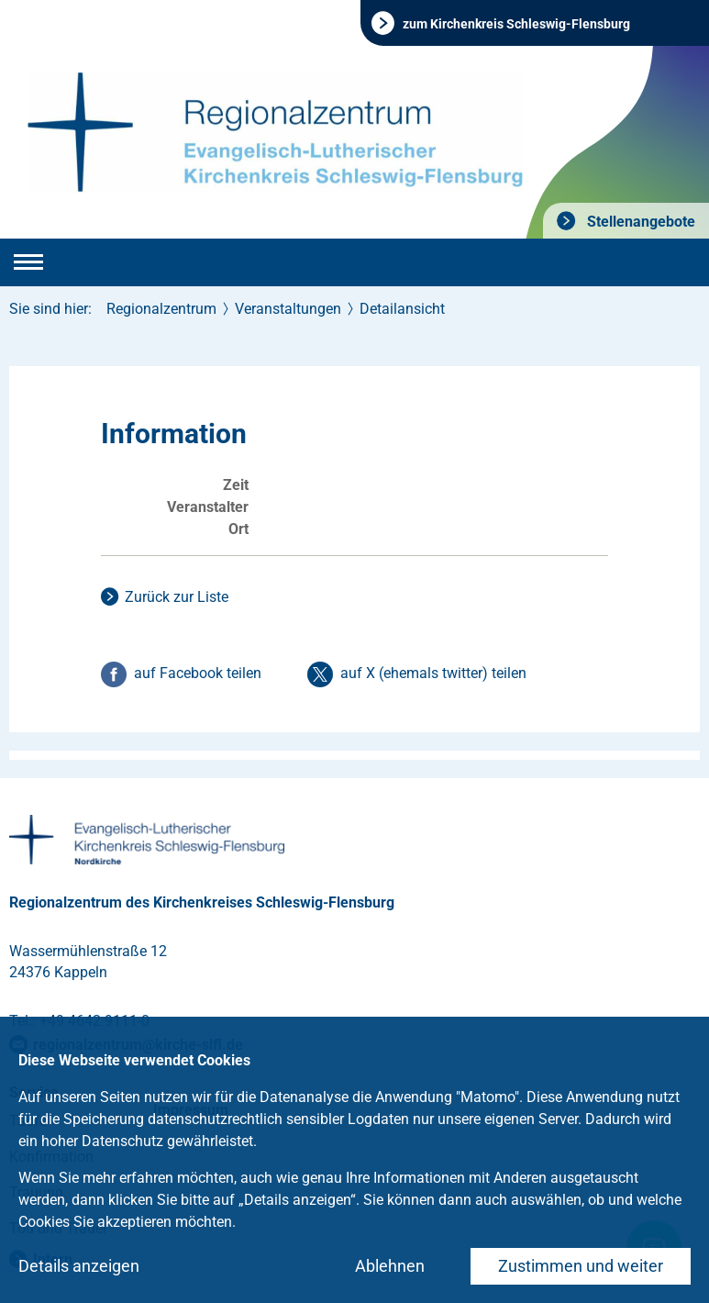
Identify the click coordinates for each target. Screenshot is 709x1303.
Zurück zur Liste (176, 597)
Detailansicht (402, 308)
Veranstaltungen (288, 308)
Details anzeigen (78, 1265)
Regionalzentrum (161, 308)
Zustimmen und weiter (580, 1265)
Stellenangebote (639, 221)
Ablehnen (390, 1265)
